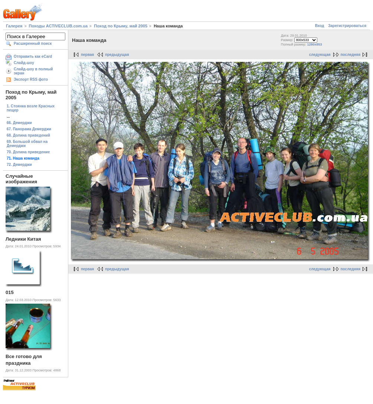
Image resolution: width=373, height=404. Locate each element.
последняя (350, 55)
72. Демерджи (19, 165)
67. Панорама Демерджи (29, 129)
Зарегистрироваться (347, 26)
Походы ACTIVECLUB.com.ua (58, 26)
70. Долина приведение (28, 152)
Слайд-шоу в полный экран (33, 71)
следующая (320, 55)
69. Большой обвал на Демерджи (27, 144)
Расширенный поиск (33, 43)
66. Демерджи (19, 123)
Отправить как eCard (33, 56)
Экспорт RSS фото (31, 79)
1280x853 (314, 44)
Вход (319, 26)
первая (87, 55)
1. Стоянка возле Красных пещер (31, 108)
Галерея (14, 26)
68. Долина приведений (28, 135)
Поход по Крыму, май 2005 (120, 26)
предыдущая (117, 55)
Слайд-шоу (24, 63)
